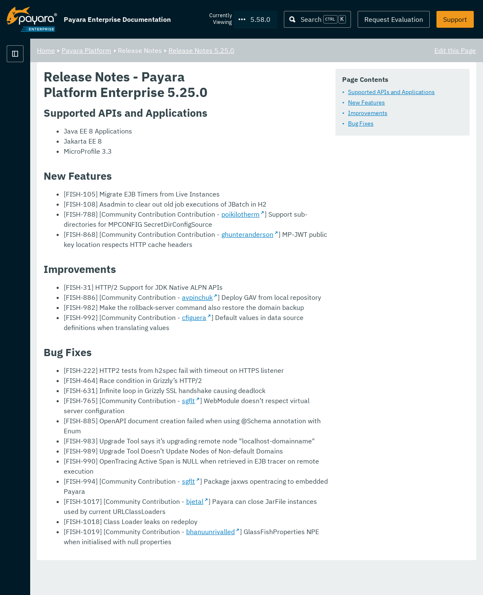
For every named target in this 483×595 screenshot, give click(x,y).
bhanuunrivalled (315, 560)
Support (455, 19)
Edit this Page (455, 50)
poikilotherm (345, 272)
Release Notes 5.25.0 (306, 50)
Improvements (180, 135)
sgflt (292, 459)
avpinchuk (301, 355)
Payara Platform (191, 50)
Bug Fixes (173, 146)
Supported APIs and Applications (204, 114)
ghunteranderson (352, 292)
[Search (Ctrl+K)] (317, 19)
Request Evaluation (393, 19)
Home (150, 50)
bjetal (299, 529)
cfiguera (298, 376)
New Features (179, 125)
